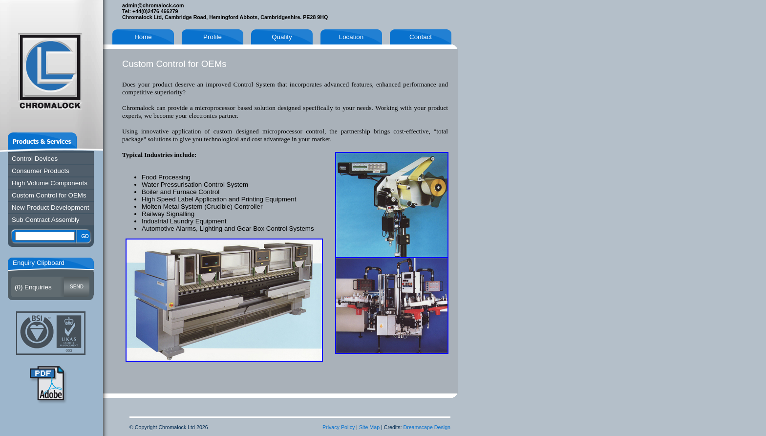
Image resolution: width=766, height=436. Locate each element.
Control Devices (35, 158)
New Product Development (50, 207)
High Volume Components (49, 183)
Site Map (369, 427)
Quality (282, 37)
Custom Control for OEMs (49, 195)
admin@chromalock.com (153, 5)
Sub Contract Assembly (46, 219)
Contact (420, 37)
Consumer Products (40, 170)
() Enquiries (33, 287)
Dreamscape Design (426, 427)
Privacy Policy (338, 427)
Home (143, 37)
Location (351, 37)
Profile (212, 37)
